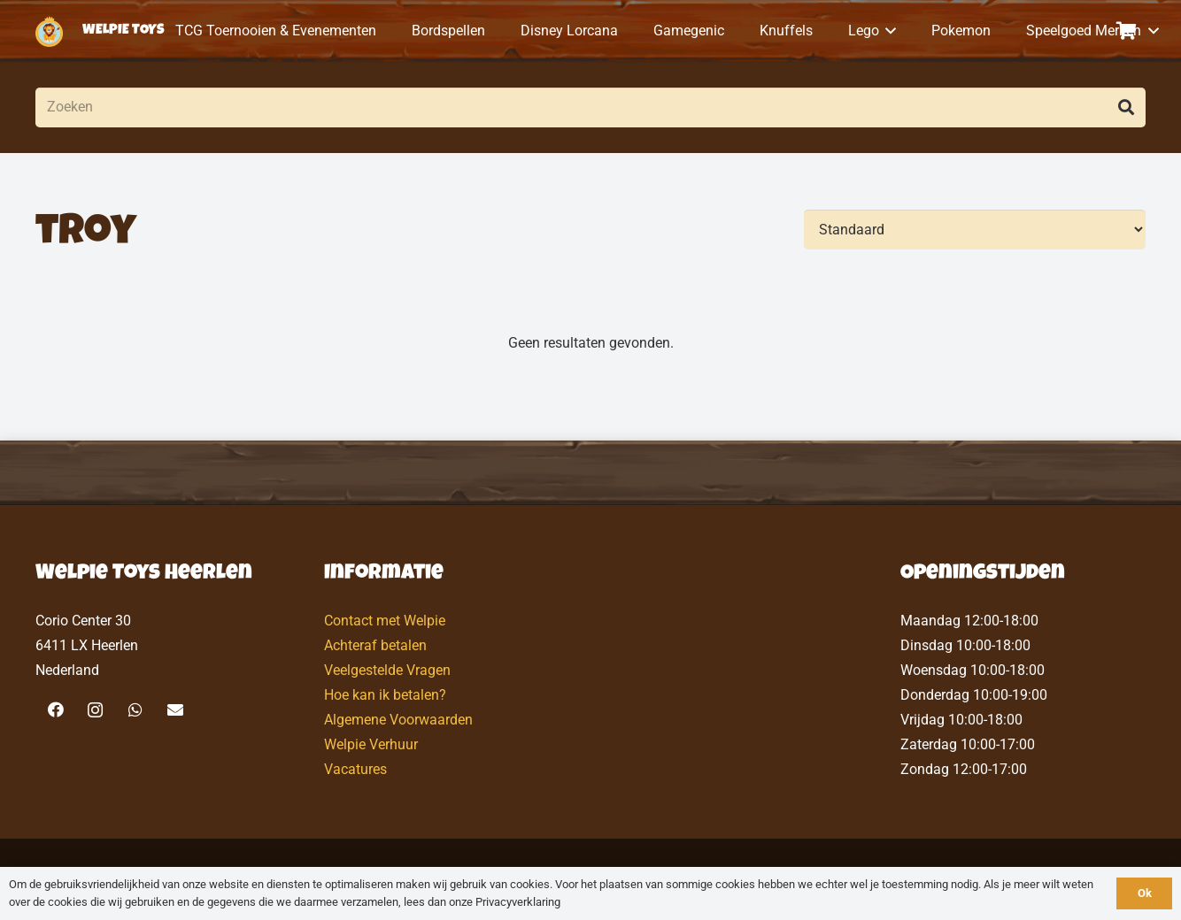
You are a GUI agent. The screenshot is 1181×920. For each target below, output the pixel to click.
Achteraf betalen (375, 645)
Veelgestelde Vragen (387, 670)
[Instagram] (95, 710)
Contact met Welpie (384, 620)
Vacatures (355, 769)
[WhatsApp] (135, 710)
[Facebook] (55, 710)
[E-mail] (175, 710)
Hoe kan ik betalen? (385, 694)
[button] (888, 31)
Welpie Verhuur (371, 744)
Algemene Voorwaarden (398, 719)
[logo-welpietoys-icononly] (49, 31)
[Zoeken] (590, 107)
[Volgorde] (975, 229)
